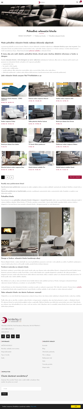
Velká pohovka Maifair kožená (38, 121)
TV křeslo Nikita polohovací (37, 144)
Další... (3, 358)
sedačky (79, 287)
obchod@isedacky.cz (7, 329)
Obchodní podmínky (48, 351)
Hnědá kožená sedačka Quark (65, 167)
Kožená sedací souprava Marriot (38, 98)
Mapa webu (46, 367)
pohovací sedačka (34, 50)
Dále (11, 177)
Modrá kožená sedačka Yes (37, 167)
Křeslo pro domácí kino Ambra (10, 144)
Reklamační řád (47, 358)
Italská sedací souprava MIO (64, 98)
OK (76, 406)
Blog (43, 348)
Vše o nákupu (46, 355)
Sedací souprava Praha (8, 121)
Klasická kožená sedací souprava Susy (12, 167)
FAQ (43, 361)
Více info (33, 406)
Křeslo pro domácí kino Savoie (65, 121)
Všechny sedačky (75, 177)
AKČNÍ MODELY (6, 345)
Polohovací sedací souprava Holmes (66, 144)
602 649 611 (5, 332)
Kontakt (44, 345)
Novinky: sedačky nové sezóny (10, 348)
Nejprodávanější (6, 351)
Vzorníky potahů (47, 364)
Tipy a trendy (5, 355)
